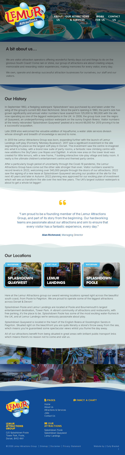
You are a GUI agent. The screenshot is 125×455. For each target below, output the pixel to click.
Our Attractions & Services (77, 18)
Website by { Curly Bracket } (106, 447)
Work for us (100, 18)
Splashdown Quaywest (55, 433)
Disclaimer (55, 446)
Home (47, 404)
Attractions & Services (55, 410)
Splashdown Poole (53, 430)
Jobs (46, 413)
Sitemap (44, 446)
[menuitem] (58, 18)
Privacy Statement (72, 446)
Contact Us (114, 18)
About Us (58, 18)
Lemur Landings (52, 436)
